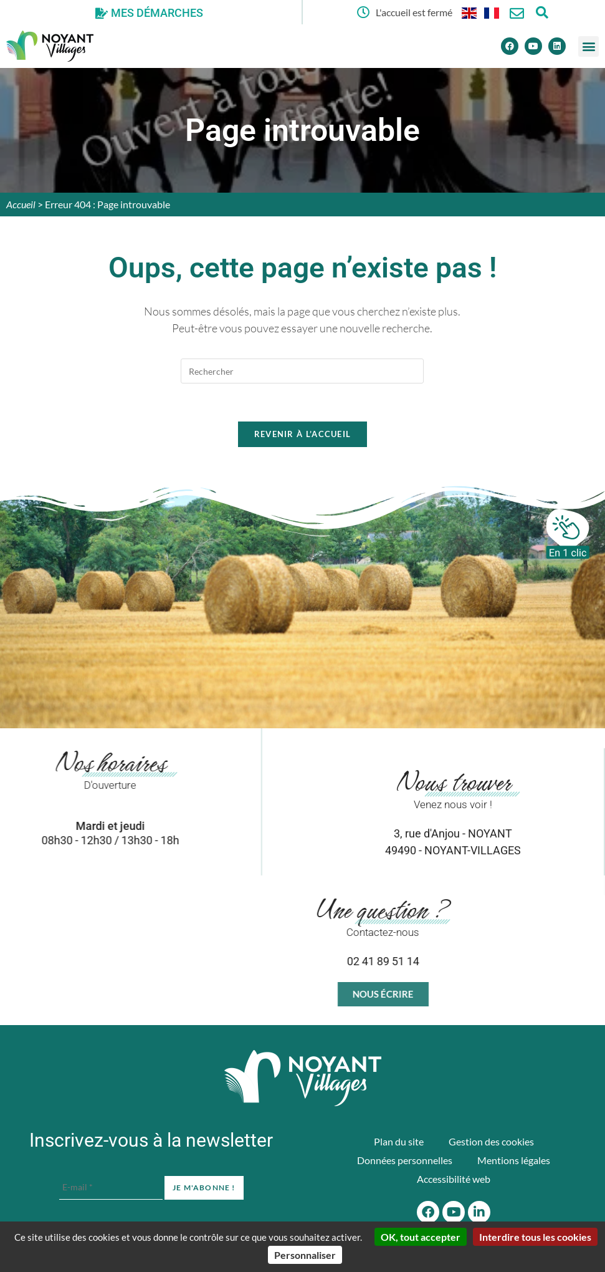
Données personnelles (404, 1160)
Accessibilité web (453, 1179)
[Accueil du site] (302, 1078)
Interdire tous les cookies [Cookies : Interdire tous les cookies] (535, 1237)
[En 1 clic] (568, 534)
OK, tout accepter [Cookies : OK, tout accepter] (420, 1237)
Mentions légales (513, 1160)
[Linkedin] (557, 46)
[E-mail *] (111, 1187)
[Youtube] (533, 46)
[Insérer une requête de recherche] (302, 371)
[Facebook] (509, 46)
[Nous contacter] (517, 13)
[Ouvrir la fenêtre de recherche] (541, 12)
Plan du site (399, 1141)
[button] (588, 46)
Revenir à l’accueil (302, 434)
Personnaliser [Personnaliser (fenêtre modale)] (305, 1255)
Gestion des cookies (491, 1141)
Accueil (21, 204)
